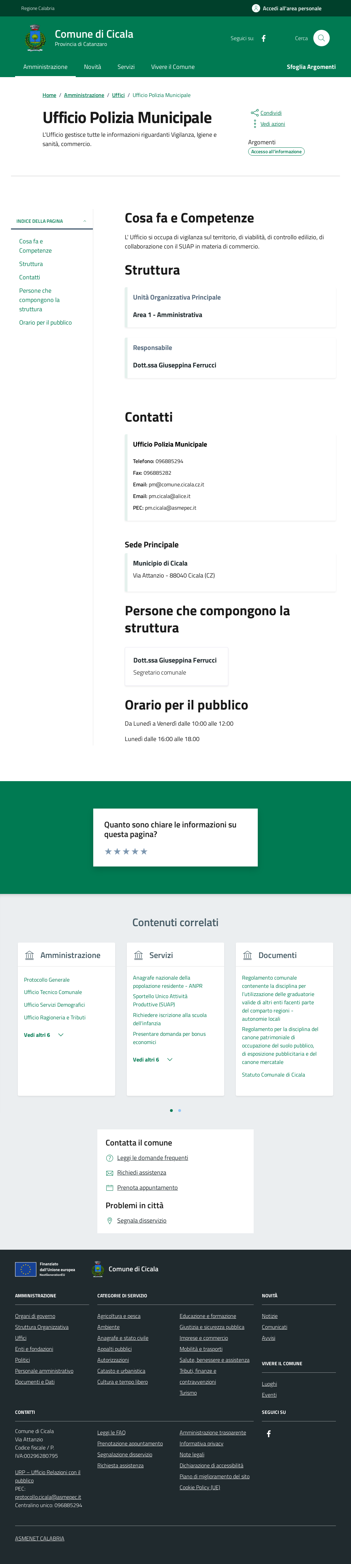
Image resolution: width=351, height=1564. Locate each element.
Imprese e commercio (204, 1338)
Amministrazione (45, 66)
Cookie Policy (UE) (200, 1487)
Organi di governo (35, 1316)
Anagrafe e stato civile (122, 1338)
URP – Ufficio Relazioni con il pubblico (48, 1476)
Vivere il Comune (173, 66)
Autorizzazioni (113, 1360)
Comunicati (274, 1327)
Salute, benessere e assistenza (215, 1360)
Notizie (270, 1316)
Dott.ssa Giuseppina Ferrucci (174, 365)
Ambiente (108, 1327)
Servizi (126, 66)
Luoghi (269, 1384)
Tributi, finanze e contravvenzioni (198, 1376)
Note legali (192, 1454)
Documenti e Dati (35, 1382)
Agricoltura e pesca (119, 1316)
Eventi (269, 1395)
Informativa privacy (201, 1443)
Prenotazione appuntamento (130, 1443)
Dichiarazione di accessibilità (211, 1465)
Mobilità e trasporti (201, 1349)
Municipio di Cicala (160, 563)
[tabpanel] (66, 1023)
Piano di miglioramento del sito (215, 1476)
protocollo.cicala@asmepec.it (48, 1497)
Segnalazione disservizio (124, 1454)
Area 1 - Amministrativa (167, 314)
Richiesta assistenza (120, 1465)
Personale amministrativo (44, 1371)
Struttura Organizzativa (42, 1327)
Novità (92, 66)
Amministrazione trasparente (213, 1432)
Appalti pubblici (114, 1349)
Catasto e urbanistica (121, 1371)
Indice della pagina (51, 221)
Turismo (188, 1393)
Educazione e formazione (208, 1316)
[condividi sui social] (265, 112)
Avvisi (268, 1338)
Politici (22, 1360)
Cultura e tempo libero (122, 1382)
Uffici (20, 1338)
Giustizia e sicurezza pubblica (212, 1327)
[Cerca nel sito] (321, 38)
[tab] (171, 1110)
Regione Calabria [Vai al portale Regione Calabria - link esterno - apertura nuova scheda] (38, 8)
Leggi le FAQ (111, 1432)
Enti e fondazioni (34, 1349)
